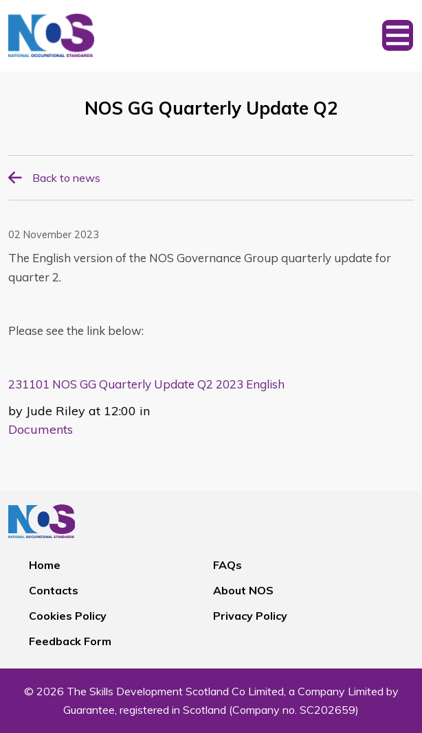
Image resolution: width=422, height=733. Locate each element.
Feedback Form (70, 641)
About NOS (243, 590)
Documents (40, 429)
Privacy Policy (250, 616)
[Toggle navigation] (397, 36)
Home (44, 565)
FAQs (227, 565)
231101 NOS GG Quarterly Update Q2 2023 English (146, 384)
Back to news (66, 178)
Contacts (53, 590)
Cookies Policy (68, 616)
